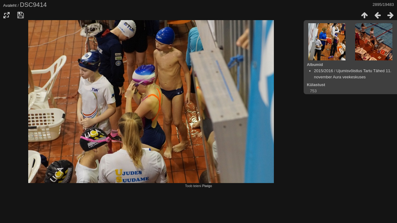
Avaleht (9, 5)
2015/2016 (323, 70)
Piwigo (207, 186)
